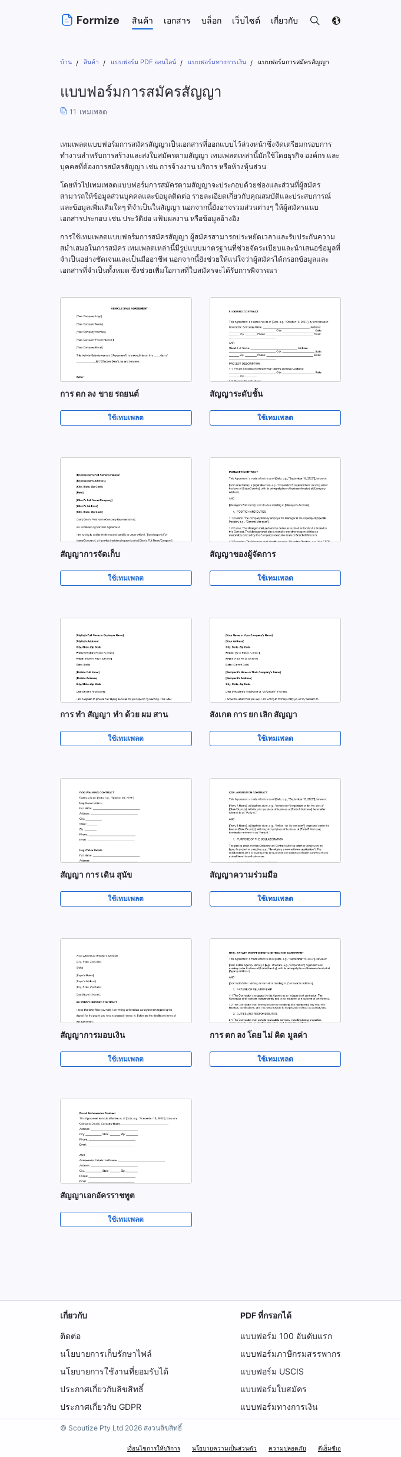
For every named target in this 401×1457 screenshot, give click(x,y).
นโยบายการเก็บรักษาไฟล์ (106, 1354)
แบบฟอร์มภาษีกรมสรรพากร (290, 1354)
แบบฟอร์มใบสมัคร (273, 1389)
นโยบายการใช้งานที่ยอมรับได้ (114, 1371)
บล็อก (211, 20)
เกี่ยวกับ (73, 1315)
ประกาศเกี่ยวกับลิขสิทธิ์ (102, 1389)
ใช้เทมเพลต (126, 418)
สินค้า (142, 20)
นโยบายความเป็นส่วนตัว (224, 1448)
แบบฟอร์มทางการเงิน (279, 1407)
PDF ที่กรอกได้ (266, 1315)
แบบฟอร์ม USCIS (272, 1371)
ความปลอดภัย (287, 1448)
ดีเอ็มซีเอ (329, 1448)
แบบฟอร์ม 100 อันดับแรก (285, 1336)
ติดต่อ (70, 1336)
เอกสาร (177, 20)
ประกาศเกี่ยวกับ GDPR (100, 1407)
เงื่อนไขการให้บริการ (153, 1448)
